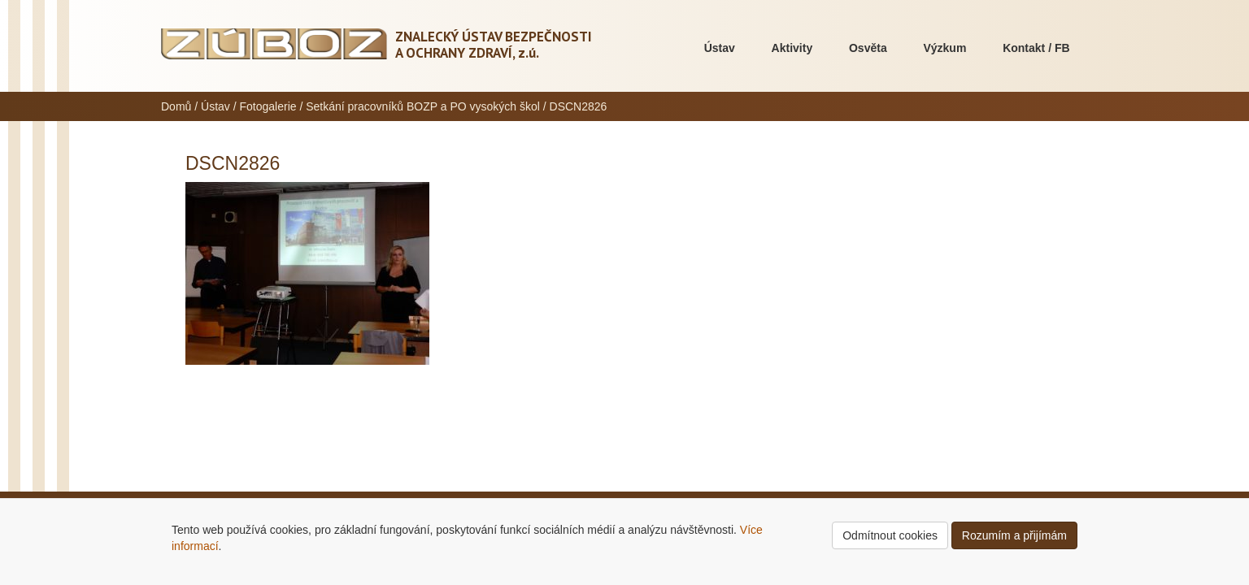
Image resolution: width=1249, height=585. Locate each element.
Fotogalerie (268, 106)
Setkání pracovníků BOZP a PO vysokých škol (423, 106)
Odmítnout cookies (890, 535)
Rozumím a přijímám (1014, 535)
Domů (176, 106)
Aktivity (792, 47)
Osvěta (868, 47)
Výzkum (944, 47)
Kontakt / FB (1036, 47)
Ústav (719, 47)
